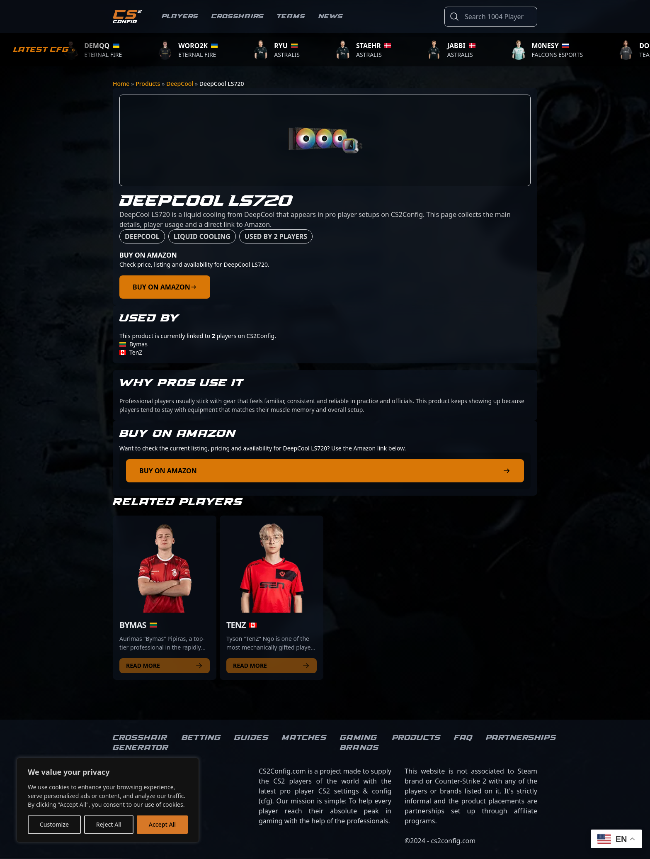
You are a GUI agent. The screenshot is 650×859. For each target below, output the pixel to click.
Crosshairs (237, 16)
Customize (54, 824)
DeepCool (179, 84)
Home (121, 84)
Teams (291, 16)
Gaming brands (359, 743)
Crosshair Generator (140, 743)
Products (148, 84)
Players (180, 16)
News (330, 16)
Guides (251, 738)
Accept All (162, 824)
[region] (108, 800)
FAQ (463, 738)
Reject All (108, 824)
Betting (201, 738)
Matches (304, 738)
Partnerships (521, 738)
